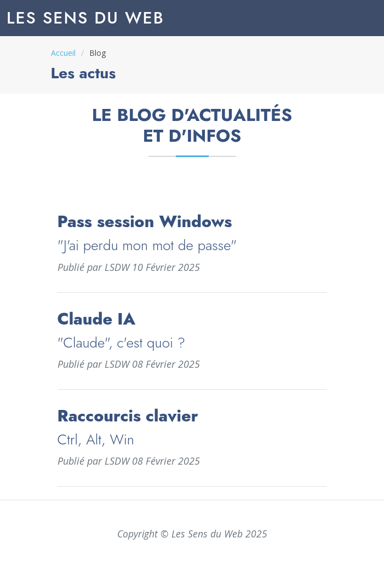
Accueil (63, 53)
